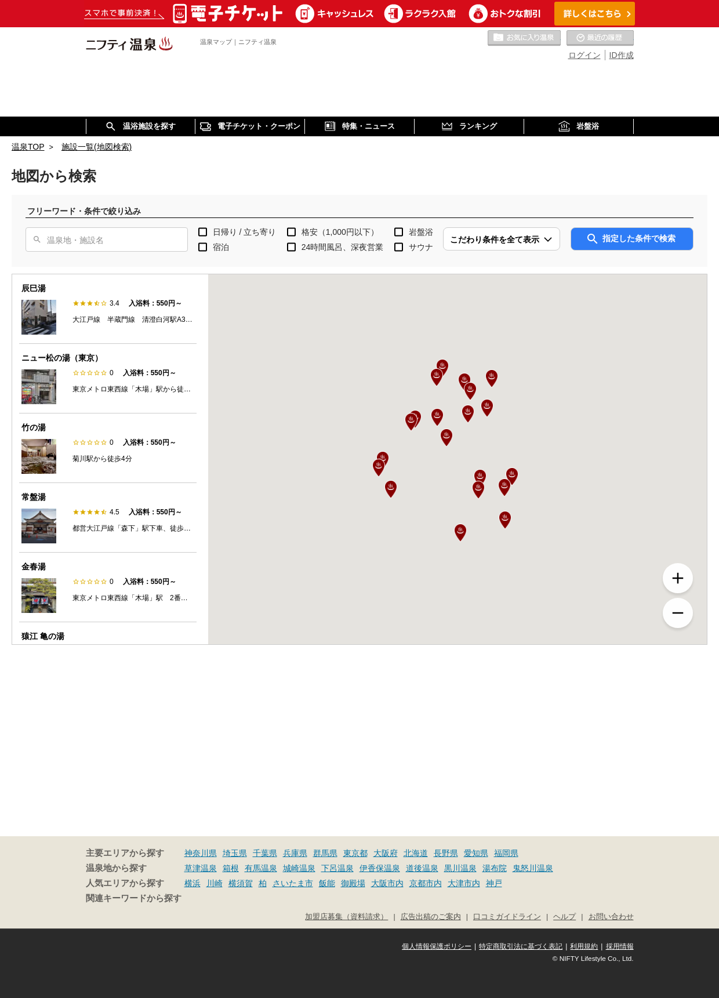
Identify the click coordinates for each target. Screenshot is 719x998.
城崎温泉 (299, 868)
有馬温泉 (261, 868)
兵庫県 (295, 853)
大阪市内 (387, 883)
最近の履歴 (600, 38)
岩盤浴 (421, 232)
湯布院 (494, 868)
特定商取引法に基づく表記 (520, 946)
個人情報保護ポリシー (436, 946)
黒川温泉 (460, 868)
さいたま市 (293, 883)
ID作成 (621, 55)
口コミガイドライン (507, 917)
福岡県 (506, 853)
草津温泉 (200, 868)
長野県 (446, 853)
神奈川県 (200, 853)
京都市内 (425, 883)
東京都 (355, 853)
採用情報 (620, 946)
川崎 (214, 883)
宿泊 (221, 247)
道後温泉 (422, 868)
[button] (446, 438)
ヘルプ (564, 917)
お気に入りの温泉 (524, 38)
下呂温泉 (337, 868)
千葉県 (265, 853)
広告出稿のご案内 (431, 917)
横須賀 (240, 883)
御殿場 (353, 883)
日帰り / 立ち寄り (245, 232)
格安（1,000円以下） (340, 232)
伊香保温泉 (380, 868)
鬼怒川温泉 (533, 868)
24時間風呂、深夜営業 (343, 247)
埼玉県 (235, 853)
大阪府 (385, 853)
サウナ (421, 247)
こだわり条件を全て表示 (494, 239)
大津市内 (464, 883)
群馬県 (325, 853)
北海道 (416, 853)
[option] (108, 309)
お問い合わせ (611, 917)
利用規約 (584, 946)
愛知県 (476, 853)
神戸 (494, 883)
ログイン (584, 55)
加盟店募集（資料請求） (346, 917)
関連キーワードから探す (133, 898)
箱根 (231, 868)
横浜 (192, 883)
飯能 (327, 883)
